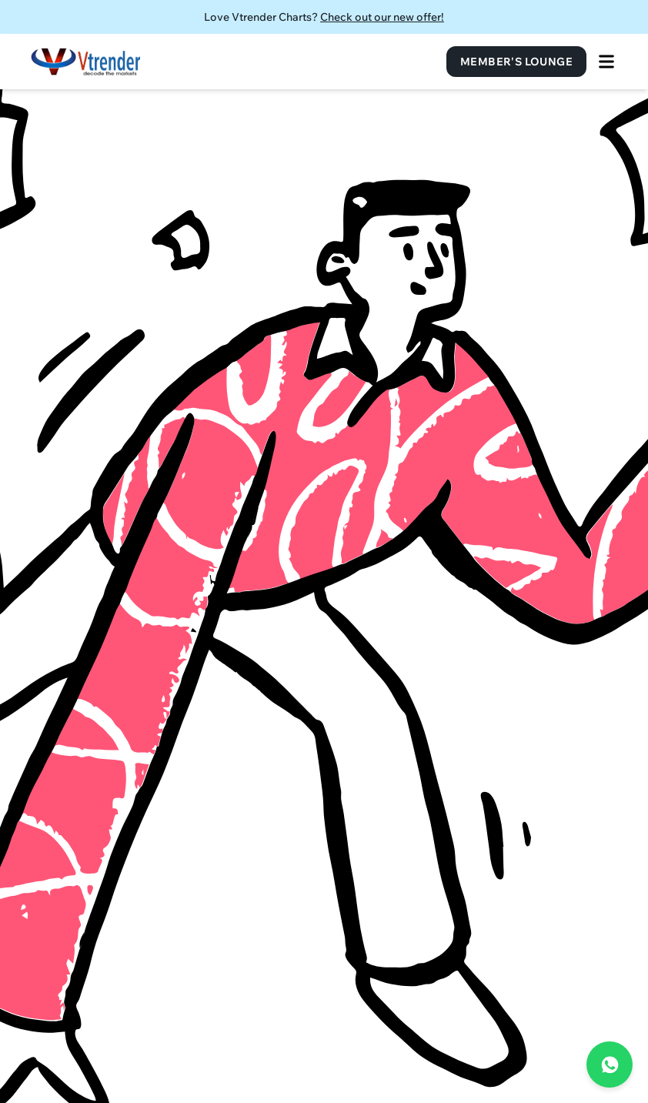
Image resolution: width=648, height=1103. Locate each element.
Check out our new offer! (382, 17)
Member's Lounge (516, 62)
